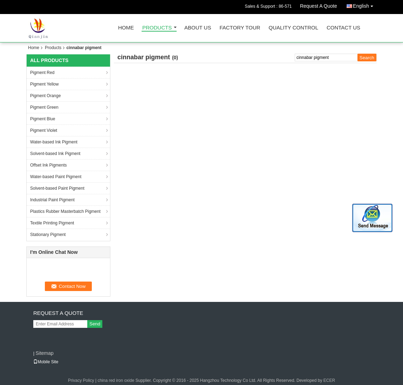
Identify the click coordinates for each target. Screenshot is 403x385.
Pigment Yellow (44, 84)
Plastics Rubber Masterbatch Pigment (65, 211)
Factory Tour (239, 28)
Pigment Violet (43, 130)
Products (157, 28)
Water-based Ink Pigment (53, 142)
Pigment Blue (42, 118)
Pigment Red (42, 72)
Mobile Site (45, 361)
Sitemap (44, 353)
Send (94, 323)
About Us (197, 28)
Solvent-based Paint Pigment (57, 188)
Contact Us (343, 28)
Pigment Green (44, 107)
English (365, 5)
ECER (329, 380)
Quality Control (293, 28)
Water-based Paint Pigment (55, 176)
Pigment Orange (45, 95)
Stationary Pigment (48, 234)
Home (126, 28)
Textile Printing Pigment (52, 223)
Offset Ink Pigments (48, 165)
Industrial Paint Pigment (52, 199)
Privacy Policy (81, 380)
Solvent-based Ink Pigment (55, 153)
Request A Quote (318, 6)
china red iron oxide (115, 380)
